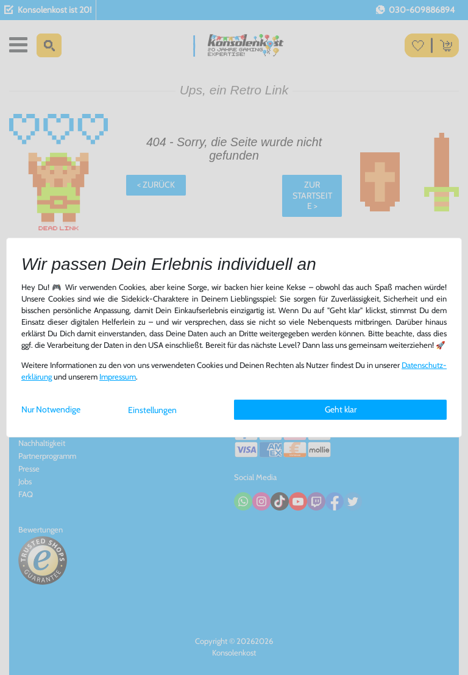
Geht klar (340, 409)
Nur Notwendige (50, 409)
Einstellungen (152, 410)
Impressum (117, 376)
